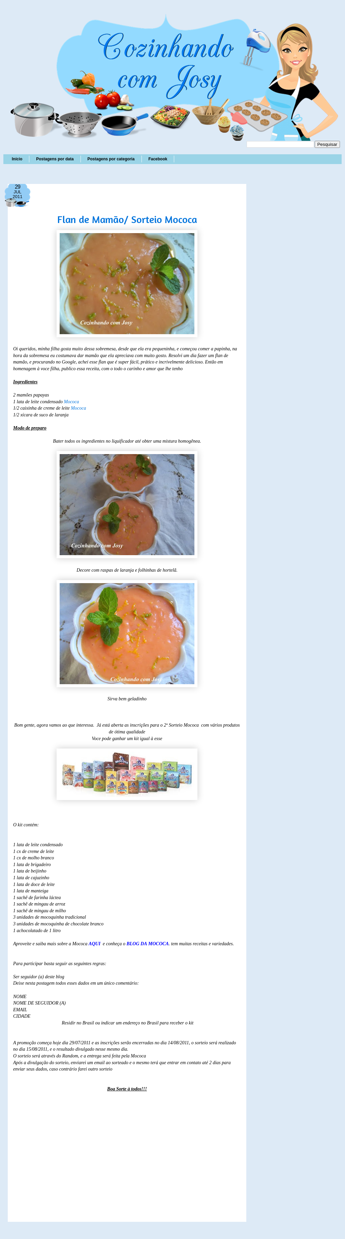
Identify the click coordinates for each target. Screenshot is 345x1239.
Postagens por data (54, 159)
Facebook (157, 159)
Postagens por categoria (110, 159)
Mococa (71, 401)
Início (17, 159)
